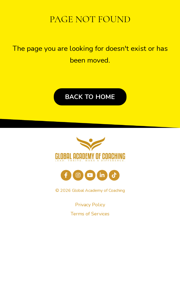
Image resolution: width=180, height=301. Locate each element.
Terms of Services (90, 214)
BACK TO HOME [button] (90, 97)
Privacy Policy (90, 204)
